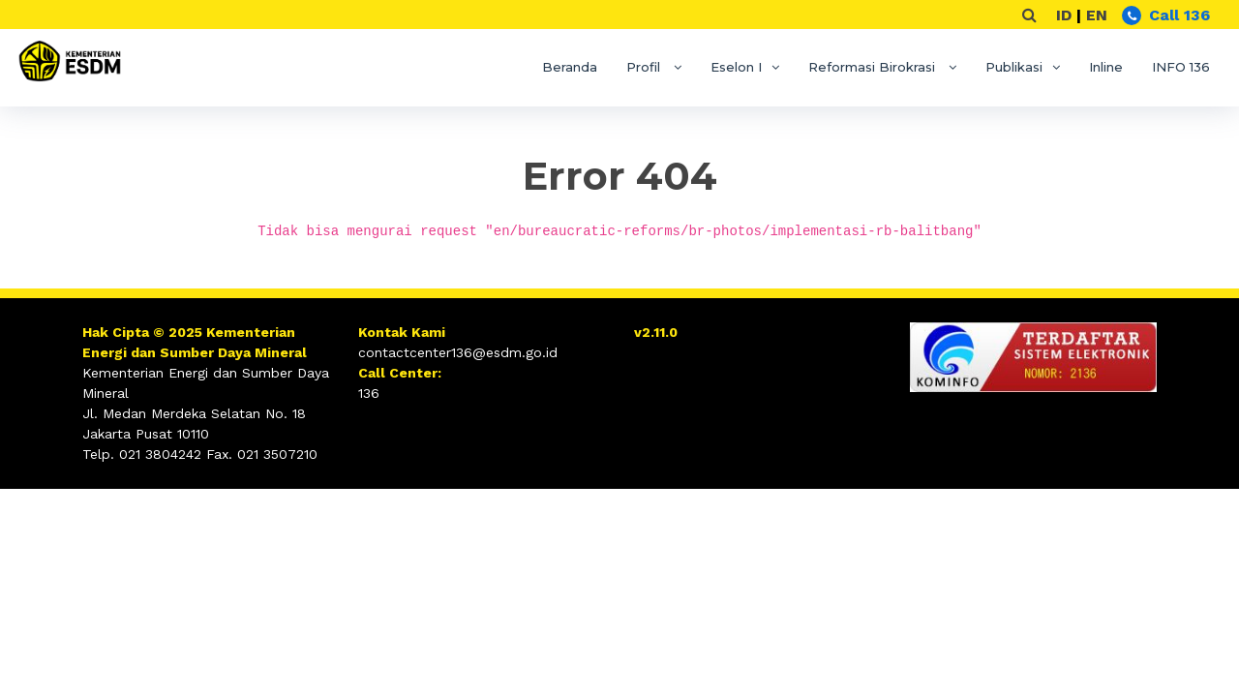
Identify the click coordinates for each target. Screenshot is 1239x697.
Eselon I (736, 67)
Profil (645, 67)
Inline (1106, 67)
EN (1096, 15)
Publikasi (1014, 67)
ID (1064, 15)
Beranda (569, 67)
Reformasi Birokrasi (873, 67)
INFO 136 (1181, 67)
